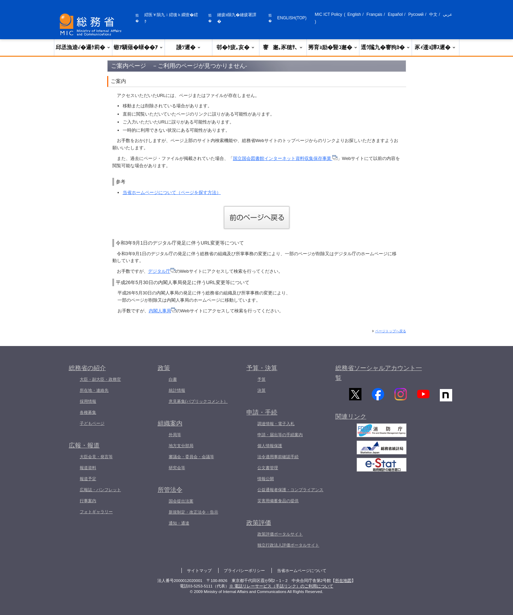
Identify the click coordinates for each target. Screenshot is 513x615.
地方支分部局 (181, 445)
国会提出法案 (181, 501)
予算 (261, 379)
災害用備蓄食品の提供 (278, 500)
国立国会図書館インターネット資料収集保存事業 (285, 158)
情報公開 (265, 478)
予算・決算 (261, 368)
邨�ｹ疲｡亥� (235, 47)
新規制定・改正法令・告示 (193, 512)
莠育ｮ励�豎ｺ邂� (333, 47)
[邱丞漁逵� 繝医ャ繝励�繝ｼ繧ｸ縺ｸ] (92, 24)
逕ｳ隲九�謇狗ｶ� (385, 47)
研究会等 (177, 467)
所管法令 (170, 489)
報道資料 (88, 467)
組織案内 (170, 423)
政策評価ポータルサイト (280, 534)
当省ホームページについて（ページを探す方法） (172, 192)
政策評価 (258, 522)
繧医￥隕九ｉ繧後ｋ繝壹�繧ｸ (171, 18)
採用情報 (88, 401)
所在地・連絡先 (94, 390)
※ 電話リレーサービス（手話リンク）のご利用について (281, 586)
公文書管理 (267, 467)
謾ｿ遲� (188, 47)
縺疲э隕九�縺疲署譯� (236, 18)
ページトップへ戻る (390, 331)
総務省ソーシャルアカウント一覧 (378, 373)
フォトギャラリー (96, 511)
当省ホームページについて (301, 571)
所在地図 (343, 581)
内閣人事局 (162, 310)
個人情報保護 (269, 445)
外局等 (175, 434)
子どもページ (92, 423)
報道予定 (88, 478)
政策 (164, 368)
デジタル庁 (162, 271)
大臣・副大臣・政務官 (100, 379)
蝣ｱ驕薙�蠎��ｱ (138, 47)
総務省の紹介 (87, 368)
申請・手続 (261, 412)
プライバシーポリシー (244, 571)
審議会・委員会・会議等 (191, 456)
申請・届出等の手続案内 (280, 434)
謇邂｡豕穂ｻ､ (283, 47)
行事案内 (88, 500)
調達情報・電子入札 (275, 423)
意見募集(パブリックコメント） (198, 401)
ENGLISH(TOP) (291, 17)
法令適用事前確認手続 (278, 456)
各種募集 (88, 412)
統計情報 (177, 390)
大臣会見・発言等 (96, 456)
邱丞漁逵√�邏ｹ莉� (83, 47)
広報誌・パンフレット (100, 489)
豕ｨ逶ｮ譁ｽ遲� (435, 47)
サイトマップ (199, 571)
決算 (261, 390)
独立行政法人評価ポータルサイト (288, 545)
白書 (173, 379)
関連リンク (350, 421)
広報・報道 (84, 445)
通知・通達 (179, 523)
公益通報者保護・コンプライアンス (290, 489)
